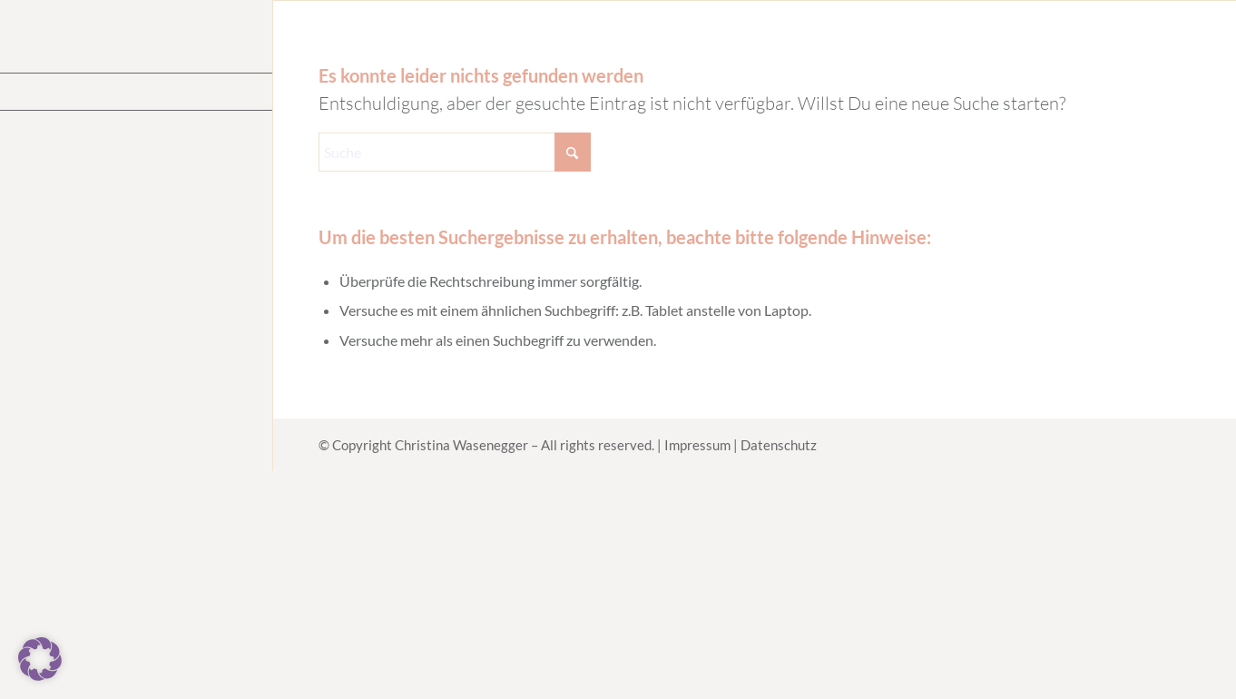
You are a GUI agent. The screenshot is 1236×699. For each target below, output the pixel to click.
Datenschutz (779, 445)
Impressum (697, 445)
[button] (40, 659)
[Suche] (455, 152)
